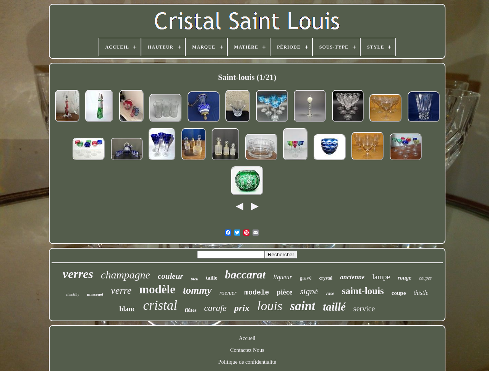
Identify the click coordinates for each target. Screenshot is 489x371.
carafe (215, 308)
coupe (399, 293)
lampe (381, 277)
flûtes (190, 310)
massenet (95, 294)
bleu (195, 279)
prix (241, 308)
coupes (425, 278)
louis (269, 306)
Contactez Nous (247, 350)
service (364, 308)
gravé (305, 278)
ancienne (352, 277)
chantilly (72, 294)
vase (329, 293)
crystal (326, 278)
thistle (420, 293)
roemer (228, 293)
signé (309, 291)
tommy (197, 290)
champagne (125, 275)
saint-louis (363, 291)
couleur (170, 276)
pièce (284, 292)
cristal (160, 305)
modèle (157, 289)
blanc (127, 309)
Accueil (247, 338)
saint (302, 306)
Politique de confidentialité (247, 362)
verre (121, 290)
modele (256, 292)
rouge (404, 278)
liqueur (282, 277)
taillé (334, 307)
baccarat (245, 274)
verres (78, 274)
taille (211, 278)
